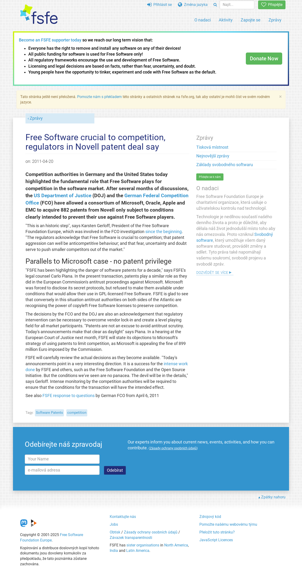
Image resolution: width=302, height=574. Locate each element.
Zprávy (274, 19)
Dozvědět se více (212, 272)
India (114, 550)
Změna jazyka (193, 4)
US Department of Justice (62, 195)
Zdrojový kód (210, 516)
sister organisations (142, 545)
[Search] (215, 5)
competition (76, 412)
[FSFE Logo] (39, 14)
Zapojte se (250, 19)
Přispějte (271, 4)
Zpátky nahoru (273, 497)
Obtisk (115, 532)
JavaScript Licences (216, 540)
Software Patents (49, 412)
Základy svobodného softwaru (224, 164)
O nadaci (202, 19)
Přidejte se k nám (210, 177)
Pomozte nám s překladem (99, 96)
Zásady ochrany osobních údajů (150, 532)
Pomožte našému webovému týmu (228, 524)
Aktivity (226, 19)
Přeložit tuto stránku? (217, 532)
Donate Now (264, 59)
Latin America (137, 550)
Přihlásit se (159, 4)
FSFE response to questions (68, 395)
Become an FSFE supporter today (50, 40)
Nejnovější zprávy (212, 156)
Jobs (114, 524)
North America (176, 545)
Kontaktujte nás (123, 516)
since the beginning (163, 231)
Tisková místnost (212, 147)
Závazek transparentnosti (131, 537)
